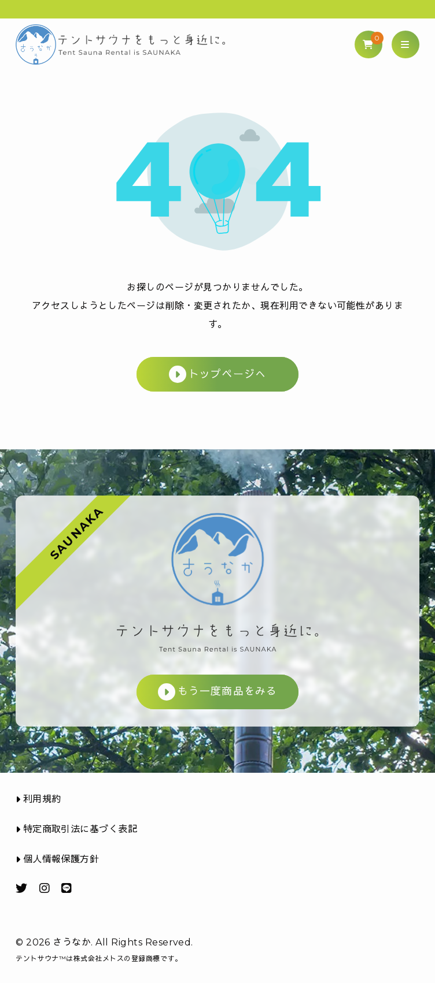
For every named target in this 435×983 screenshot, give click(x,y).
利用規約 (38, 799)
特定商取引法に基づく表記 (76, 829)
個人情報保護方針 (57, 859)
